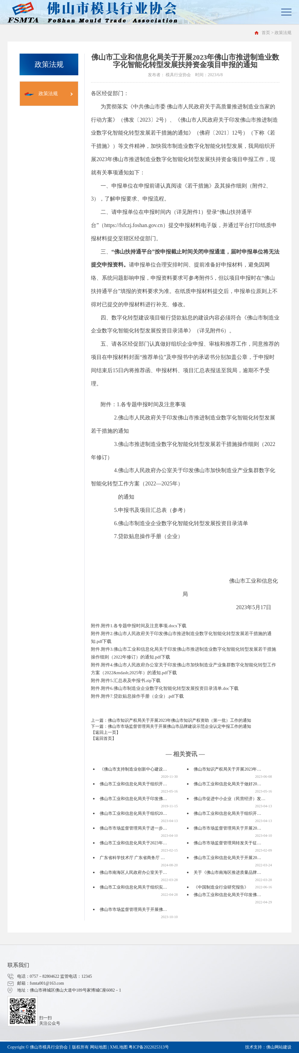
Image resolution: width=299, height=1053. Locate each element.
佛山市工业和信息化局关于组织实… (133, 887)
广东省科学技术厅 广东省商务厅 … (132, 857)
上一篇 (171, 720)
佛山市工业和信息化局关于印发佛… (133, 798)
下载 (181, 625)
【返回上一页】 (105, 732)
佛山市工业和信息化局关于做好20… (227, 784)
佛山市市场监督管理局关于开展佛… (133, 909)
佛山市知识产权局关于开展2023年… (227, 769)
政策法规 (41, 93)
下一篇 (171, 726)
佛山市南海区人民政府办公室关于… (133, 872)
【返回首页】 (103, 738)
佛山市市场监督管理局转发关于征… (227, 843)
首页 (266, 32)
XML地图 (119, 1047)
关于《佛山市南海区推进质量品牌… (227, 872)
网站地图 (98, 1047)
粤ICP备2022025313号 (149, 1047)
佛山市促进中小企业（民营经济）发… (229, 798)
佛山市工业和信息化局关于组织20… (133, 813)
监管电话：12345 (76, 976)
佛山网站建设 (278, 1047)
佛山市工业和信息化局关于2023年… (133, 843)
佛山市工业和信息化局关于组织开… (133, 784)
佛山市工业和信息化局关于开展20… (227, 857)
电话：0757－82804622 (38, 976)
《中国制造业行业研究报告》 (221, 887)
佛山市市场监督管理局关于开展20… (227, 828)
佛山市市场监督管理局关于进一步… (133, 828)
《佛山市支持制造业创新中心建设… (133, 769)
